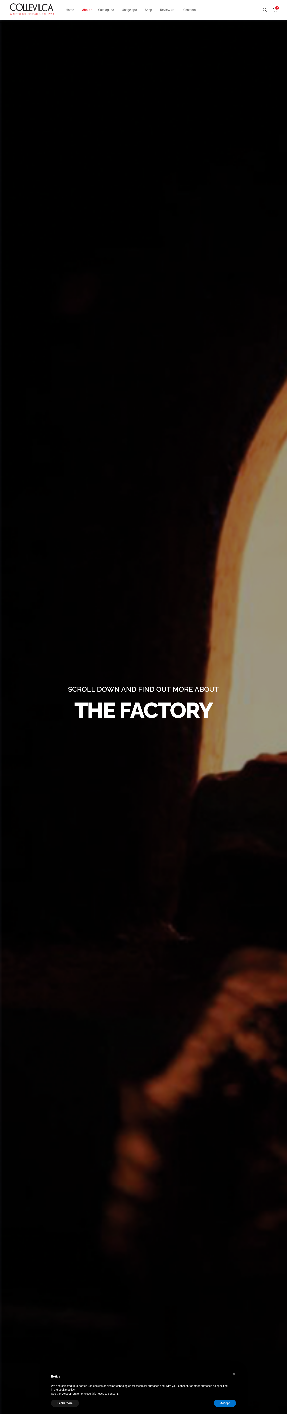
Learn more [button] (65, 1403)
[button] (234, 1374)
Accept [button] (225, 1403)
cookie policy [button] (66, 1389)
